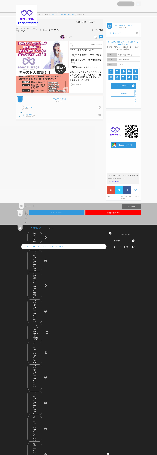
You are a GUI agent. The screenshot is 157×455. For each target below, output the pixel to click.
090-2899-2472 (116, 179)
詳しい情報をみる (123, 83)
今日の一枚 (75, 84)
